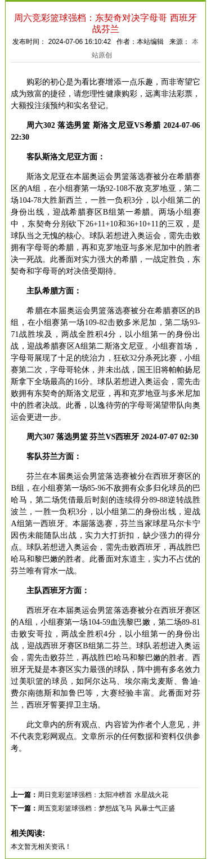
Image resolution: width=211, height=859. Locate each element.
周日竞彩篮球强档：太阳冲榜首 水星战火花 (103, 795)
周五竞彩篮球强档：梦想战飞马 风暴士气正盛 (106, 808)
